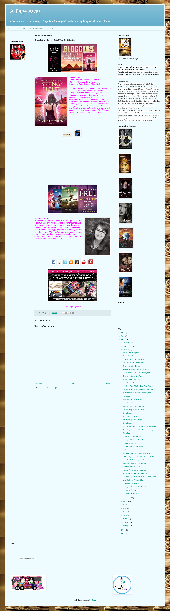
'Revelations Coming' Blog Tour (134, 406)
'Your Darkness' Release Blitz (133, 480)
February (126, 522)
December (126, 343)
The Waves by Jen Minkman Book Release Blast (139, 477)
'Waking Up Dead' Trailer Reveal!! (134, 487)
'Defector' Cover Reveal (131, 493)
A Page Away (26, 11)
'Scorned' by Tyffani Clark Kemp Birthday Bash (139, 426)
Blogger (94, 600)
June (125, 508)
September (127, 498)
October (126, 350)
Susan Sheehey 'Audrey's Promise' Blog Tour (138, 389)
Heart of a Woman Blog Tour (133, 376)
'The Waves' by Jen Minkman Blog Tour (136, 453)
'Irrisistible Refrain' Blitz (131, 483)
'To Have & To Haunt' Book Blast (134, 463)
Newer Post (39, 384)
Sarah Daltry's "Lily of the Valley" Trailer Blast (139, 457)
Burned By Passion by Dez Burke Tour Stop (138, 430)
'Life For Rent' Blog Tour (131, 467)
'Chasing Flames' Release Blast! (134, 359)
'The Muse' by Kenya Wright (132, 420)
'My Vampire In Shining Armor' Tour (135, 473)
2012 (123, 530)
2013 (123, 340)
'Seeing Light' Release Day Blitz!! (134, 440)
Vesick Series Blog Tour (131, 353)
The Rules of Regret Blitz (131, 490)
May (125, 512)
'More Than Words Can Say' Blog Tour (136, 369)
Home (10, 28)
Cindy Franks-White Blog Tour (133, 363)
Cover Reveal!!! (128, 383)
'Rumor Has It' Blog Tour (131, 379)
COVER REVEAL (129, 443)
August (125, 501)
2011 (123, 534)
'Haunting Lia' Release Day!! (133, 436)
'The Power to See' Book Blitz (133, 399)
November (127, 346)
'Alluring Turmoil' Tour (131, 416)
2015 (123, 333)
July (124, 505)
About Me (21, 28)
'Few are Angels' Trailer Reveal (133, 410)
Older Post (106, 384)
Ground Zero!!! (128, 403)
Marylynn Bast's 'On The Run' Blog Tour (137, 386)
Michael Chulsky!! (129, 450)
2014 (123, 336)
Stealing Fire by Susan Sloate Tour (134, 470)
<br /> (19, 78)
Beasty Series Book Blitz (131, 366)
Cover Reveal (127, 413)
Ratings (50, 28)
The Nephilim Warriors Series (133, 446)
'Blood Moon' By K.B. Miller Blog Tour (136, 373)
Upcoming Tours (35, 28)
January (126, 526)
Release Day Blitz (129, 356)
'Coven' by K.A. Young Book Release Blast (138, 460)
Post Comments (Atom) (52, 388)
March (125, 519)
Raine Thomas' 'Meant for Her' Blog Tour (137, 393)
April (125, 515)
